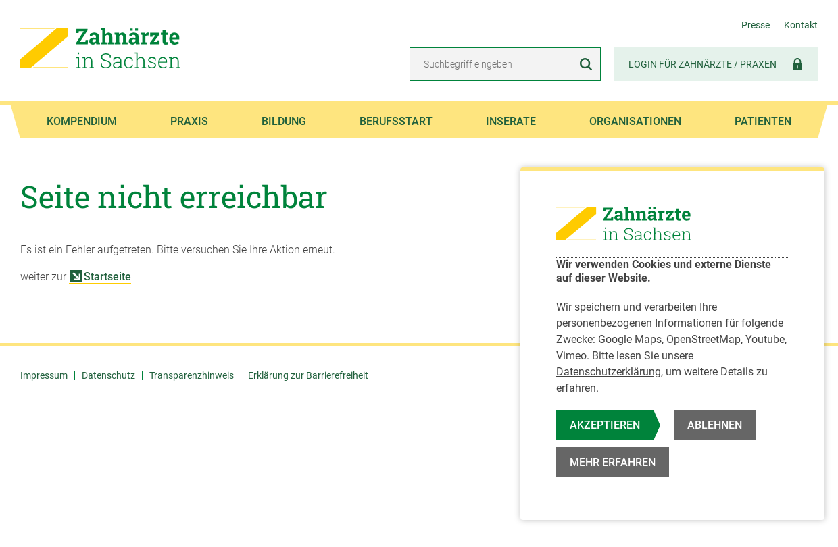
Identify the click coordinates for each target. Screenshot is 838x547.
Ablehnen (714, 425)
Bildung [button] (284, 121)
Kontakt (801, 25)
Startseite (100, 276)
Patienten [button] (763, 121)
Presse (755, 25)
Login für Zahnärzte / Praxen (716, 63)
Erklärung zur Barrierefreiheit (308, 375)
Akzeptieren (605, 425)
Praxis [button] (189, 121)
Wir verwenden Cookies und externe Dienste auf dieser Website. (663, 271)
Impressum (44, 375)
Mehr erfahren (613, 462)
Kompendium (82, 121)
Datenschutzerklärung (608, 371)
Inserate (511, 121)
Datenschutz (108, 375)
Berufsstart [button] (396, 121)
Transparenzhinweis (191, 375)
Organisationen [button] (635, 121)
